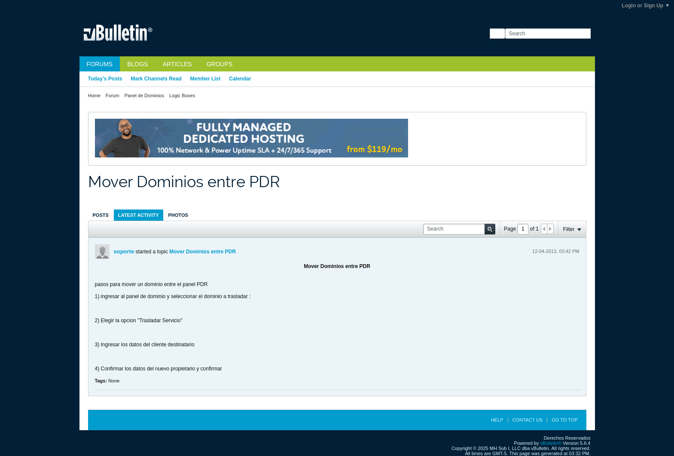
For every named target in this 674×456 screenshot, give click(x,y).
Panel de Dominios (144, 95)
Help (497, 419)
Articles (177, 64)
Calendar (240, 79)
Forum (112, 95)
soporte (124, 251)
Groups (220, 64)
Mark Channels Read (156, 79)
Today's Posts (105, 79)
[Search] (548, 33)
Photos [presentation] (178, 215)
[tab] (100, 215)
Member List (205, 79)
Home (94, 95)
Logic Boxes (182, 95)
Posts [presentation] (101, 215)
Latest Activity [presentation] (138, 215)
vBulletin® (551, 443)
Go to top (564, 419)
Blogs (137, 64)
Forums (100, 64)
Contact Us (527, 419)
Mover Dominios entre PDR (202, 252)
